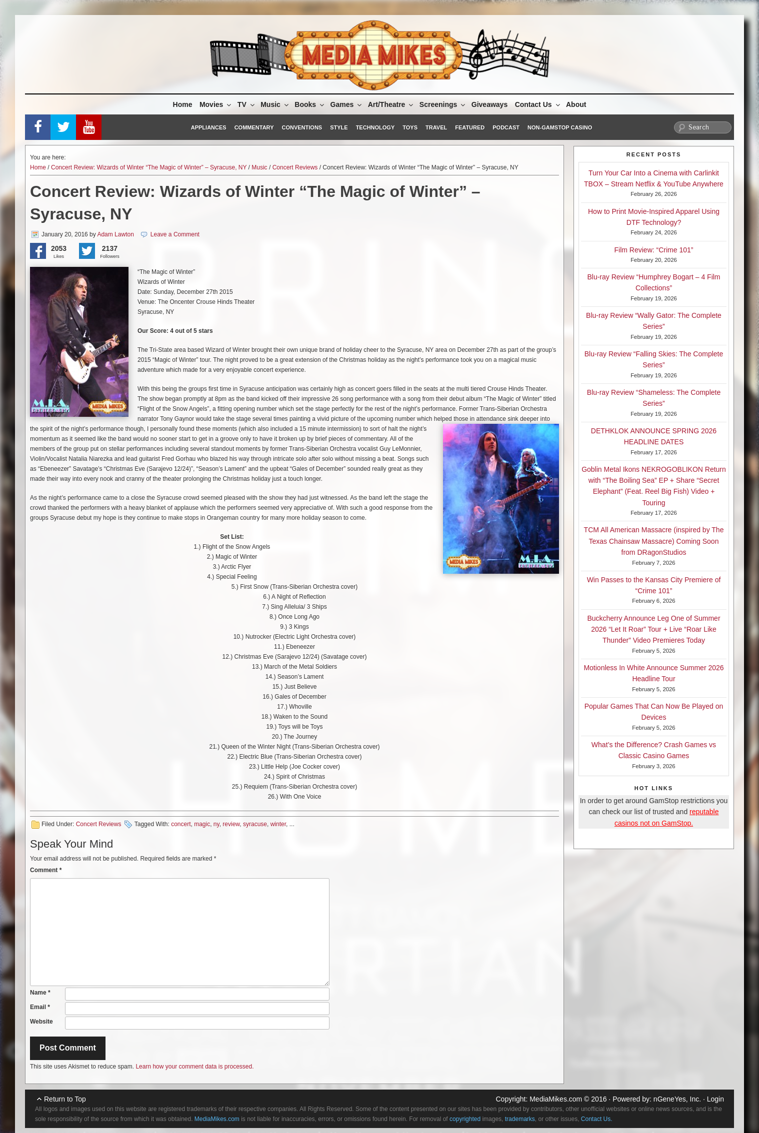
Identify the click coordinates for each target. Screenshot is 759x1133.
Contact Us (538, 104)
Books (310, 104)
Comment (46, 870)
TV (247, 104)
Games (347, 104)
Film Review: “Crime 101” (654, 250)
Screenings (443, 104)
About (576, 104)
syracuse (255, 824)
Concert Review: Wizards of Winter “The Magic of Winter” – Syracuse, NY (148, 167)
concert (180, 824)
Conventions (302, 127)
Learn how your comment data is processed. (195, 1066)
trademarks (520, 1119)
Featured (469, 127)
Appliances (208, 127)
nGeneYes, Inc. (677, 1099)
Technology (375, 127)
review (231, 824)
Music (275, 104)
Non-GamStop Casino (560, 127)
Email (40, 1007)
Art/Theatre (391, 104)
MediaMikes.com (556, 1099)
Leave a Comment (175, 234)
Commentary (254, 127)
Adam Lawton (115, 234)
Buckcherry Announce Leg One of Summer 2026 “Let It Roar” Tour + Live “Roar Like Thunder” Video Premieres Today (653, 629)
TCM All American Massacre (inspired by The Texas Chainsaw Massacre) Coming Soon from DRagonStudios (654, 541)
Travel (436, 127)
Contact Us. (596, 1119)
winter (278, 824)
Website (41, 1021)
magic (202, 824)
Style (339, 127)
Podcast (506, 127)
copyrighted (465, 1119)
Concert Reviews (295, 167)
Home (182, 104)
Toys (410, 127)
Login (715, 1099)
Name (40, 992)
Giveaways (490, 104)
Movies (216, 104)
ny (217, 824)
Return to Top (65, 1099)
